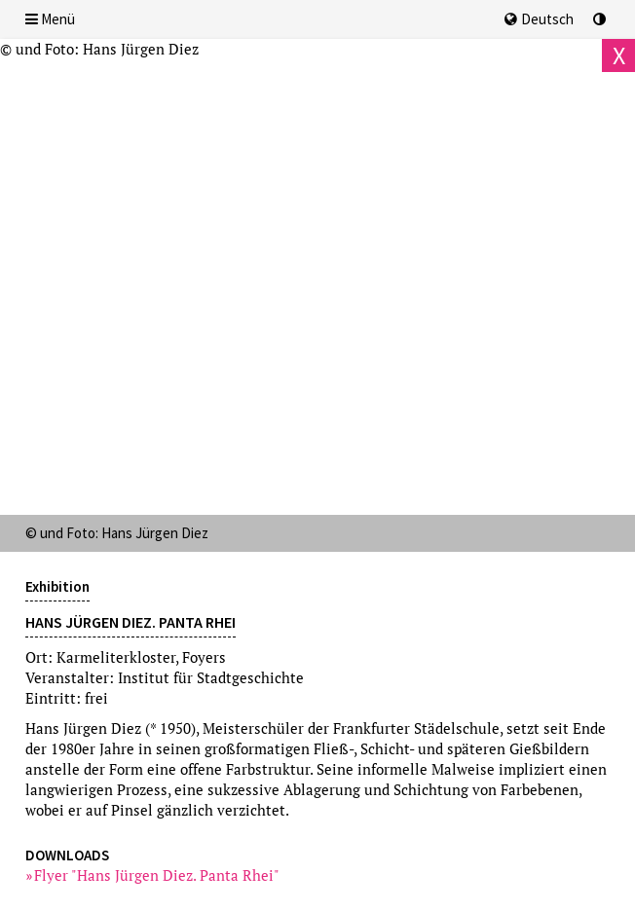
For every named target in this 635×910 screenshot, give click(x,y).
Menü (50, 19)
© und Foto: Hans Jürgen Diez (99, 48)
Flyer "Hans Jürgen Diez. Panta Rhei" (157, 875)
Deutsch (539, 19)
